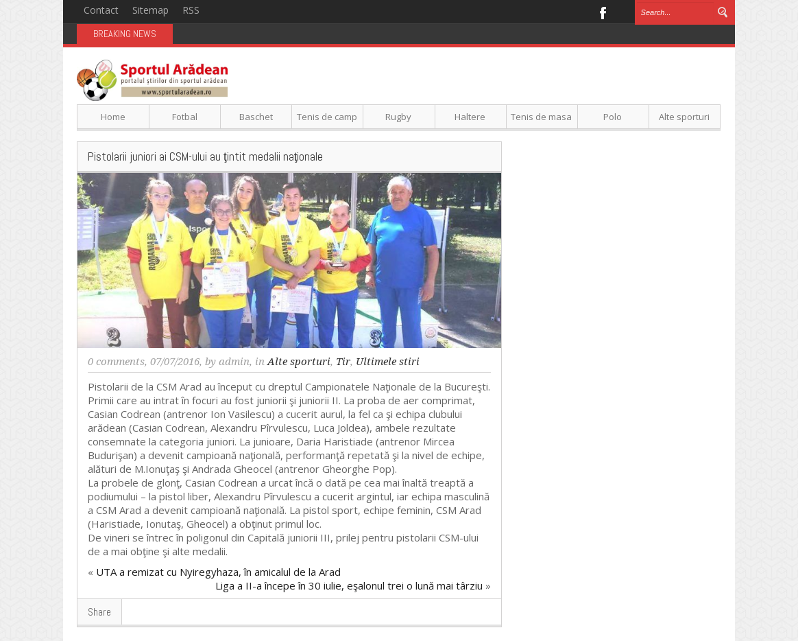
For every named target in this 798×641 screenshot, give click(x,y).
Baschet (256, 116)
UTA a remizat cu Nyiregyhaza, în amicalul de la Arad (218, 572)
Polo (612, 116)
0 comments (116, 362)
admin (234, 362)
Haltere (470, 116)
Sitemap (150, 9)
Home (113, 116)
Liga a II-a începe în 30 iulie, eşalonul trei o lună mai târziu (349, 585)
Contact (101, 9)
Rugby (398, 116)
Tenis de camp (327, 116)
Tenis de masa (541, 116)
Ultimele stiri (388, 362)
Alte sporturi (684, 116)
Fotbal (184, 116)
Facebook (602, 11)
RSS (191, 9)
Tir (343, 362)
